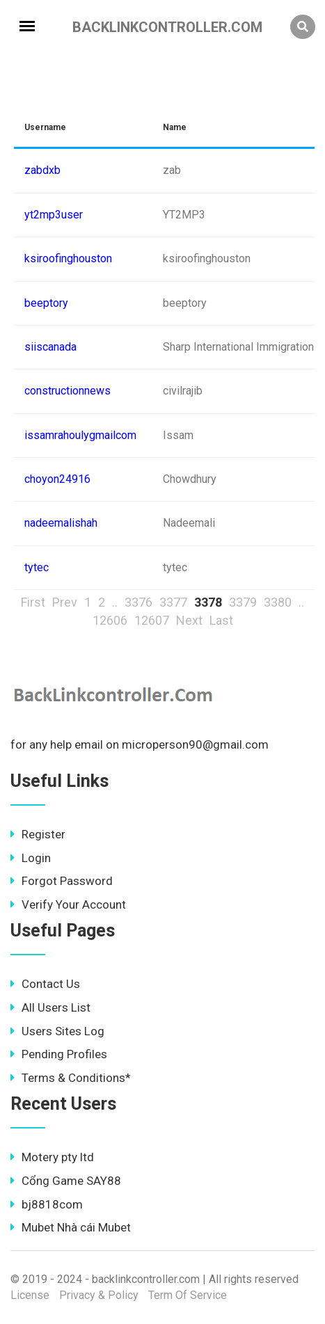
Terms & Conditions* (70, 1078)
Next (189, 620)
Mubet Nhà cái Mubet (70, 1227)
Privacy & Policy (98, 1295)
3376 (138, 602)
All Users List (50, 1007)
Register (37, 834)
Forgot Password (61, 881)
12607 (151, 620)
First (33, 602)
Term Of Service (187, 1295)
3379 (243, 602)
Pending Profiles (58, 1054)
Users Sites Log (57, 1031)
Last (221, 620)
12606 (110, 620)
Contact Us (45, 984)
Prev (64, 602)
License (29, 1295)
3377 (173, 602)
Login (30, 858)
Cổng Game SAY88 (65, 1181)
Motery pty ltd (52, 1157)
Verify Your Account (68, 904)
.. (115, 602)
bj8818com (46, 1204)
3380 (278, 602)
